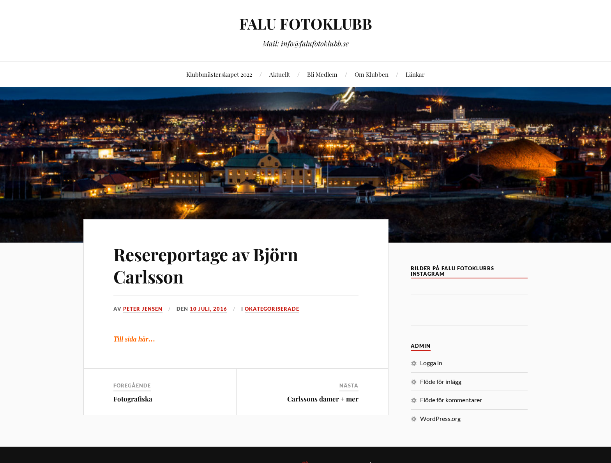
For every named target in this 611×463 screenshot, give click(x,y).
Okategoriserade (272, 309)
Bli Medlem (322, 74)
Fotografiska (132, 398)
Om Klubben (371, 74)
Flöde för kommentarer (451, 399)
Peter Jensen (142, 309)
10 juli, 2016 (208, 309)
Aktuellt (279, 74)
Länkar (415, 74)
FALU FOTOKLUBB (305, 23)
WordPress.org (440, 418)
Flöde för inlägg (440, 381)
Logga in (431, 362)
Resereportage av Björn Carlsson (205, 265)
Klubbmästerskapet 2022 (219, 74)
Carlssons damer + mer (322, 398)
